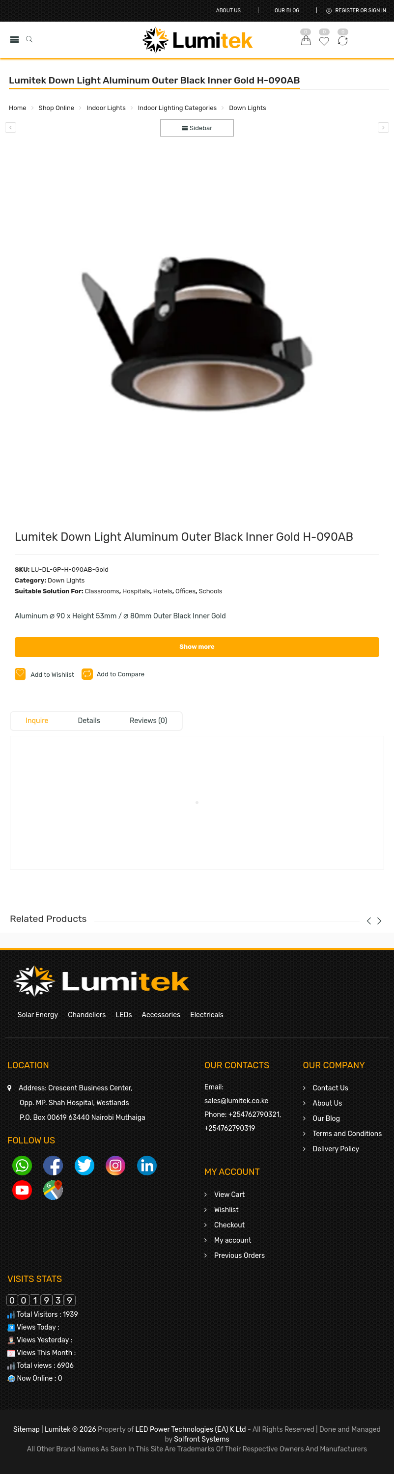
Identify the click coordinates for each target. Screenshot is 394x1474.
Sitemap (26, 1429)
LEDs (123, 1015)
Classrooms (102, 591)
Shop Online (57, 107)
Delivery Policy (336, 1149)
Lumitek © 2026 (70, 1429)
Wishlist (226, 1210)
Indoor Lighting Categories (177, 107)
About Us (228, 10)
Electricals (207, 1015)
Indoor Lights (106, 107)
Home (18, 107)
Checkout (229, 1225)
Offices (185, 591)
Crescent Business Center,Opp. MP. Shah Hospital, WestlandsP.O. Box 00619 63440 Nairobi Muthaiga (82, 1103)
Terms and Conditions (347, 1134)
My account (232, 1240)
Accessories (161, 1015)
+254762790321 (254, 1115)
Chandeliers (87, 1015)
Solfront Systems (201, 1439)
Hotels (162, 591)
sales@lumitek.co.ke (236, 1101)
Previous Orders (239, 1256)
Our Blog (287, 10)
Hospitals (136, 591)
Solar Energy (38, 1015)
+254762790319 (229, 1128)
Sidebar (197, 128)
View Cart (229, 1195)
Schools (210, 591)
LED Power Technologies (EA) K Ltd (190, 1429)
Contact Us (330, 1088)
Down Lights (247, 107)
